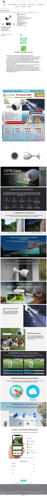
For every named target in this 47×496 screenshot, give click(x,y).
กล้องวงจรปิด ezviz (5, 12)
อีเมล (13, 469)
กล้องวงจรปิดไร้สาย (16, 12)
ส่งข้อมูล (23, 480)
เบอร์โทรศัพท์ (14, 466)
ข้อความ (13, 473)
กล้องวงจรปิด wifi (21, 12)
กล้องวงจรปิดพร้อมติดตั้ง (27, 12)
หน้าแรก (1, 8)
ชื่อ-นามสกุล (14, 463)
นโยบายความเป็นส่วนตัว (27, 482)
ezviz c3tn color (10, 12)
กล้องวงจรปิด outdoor (35, 12)
